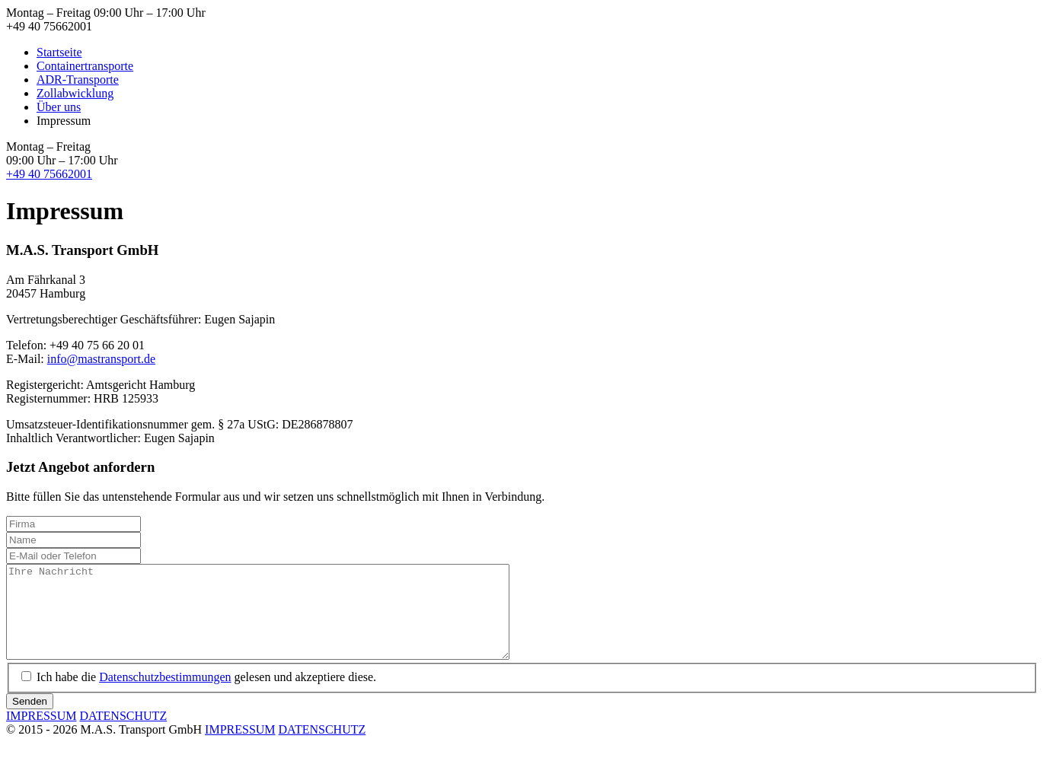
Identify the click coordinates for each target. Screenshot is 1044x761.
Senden (29, 719)
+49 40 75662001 (49, 173)
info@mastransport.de (101, 358)
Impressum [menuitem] (64, 120)
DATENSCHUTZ (123, 734)
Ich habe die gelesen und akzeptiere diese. (206, 695)
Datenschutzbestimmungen (165, 695)
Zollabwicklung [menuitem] (75, 93)
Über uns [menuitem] (59, 106)
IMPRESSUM (41, 734)
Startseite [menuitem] (59, 52)
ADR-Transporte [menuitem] (78, 79)
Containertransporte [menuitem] (85, 65)
